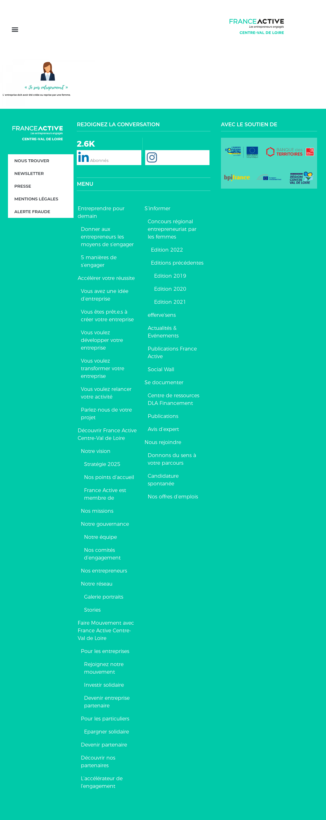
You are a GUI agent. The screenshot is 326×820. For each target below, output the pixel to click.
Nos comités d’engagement (102, 554)
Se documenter (164, 382)
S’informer (157, 208)
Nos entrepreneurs (104, 571)
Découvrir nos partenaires (98, 761)
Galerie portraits (103, 597)
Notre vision (95, 451)
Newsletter (29, 173)
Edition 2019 (170, 276)
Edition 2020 (170, 289)
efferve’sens (162, 315)
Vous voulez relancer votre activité (106, 393)
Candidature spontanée (163, 480)
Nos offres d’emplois (173, 497)
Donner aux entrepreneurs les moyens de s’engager (107, 236)
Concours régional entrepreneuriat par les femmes (172, 229)
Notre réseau (96, 584)
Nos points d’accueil (109, 477)
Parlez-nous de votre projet (106, 413)
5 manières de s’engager (99, 261)
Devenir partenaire (104, 745)
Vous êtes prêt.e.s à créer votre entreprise (107, 316)
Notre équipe (100, 537)
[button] (15, 29)
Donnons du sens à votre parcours (172, 459)
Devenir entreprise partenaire (107, 702)
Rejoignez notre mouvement (104, 668)
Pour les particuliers (105, 719)
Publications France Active (172, 352)
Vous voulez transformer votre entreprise (102, 368)
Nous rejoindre (163, 442)
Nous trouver (31, 160)
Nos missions (97, 511)
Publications (163, 416)
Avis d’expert (163, 429)
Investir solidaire (104, 685)
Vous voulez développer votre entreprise (102, 340)
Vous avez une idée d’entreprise (104, 295)
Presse (22, 186)
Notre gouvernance (105, 524)
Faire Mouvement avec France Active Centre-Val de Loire (106, 630)
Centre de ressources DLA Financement (173, 399)
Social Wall (161, 369)
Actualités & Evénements (163, 332)
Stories (92, 610)
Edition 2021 (170, 302)
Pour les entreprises (105, 651)
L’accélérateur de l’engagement (102, 782)
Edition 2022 (167, 250)
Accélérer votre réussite (106, 278)
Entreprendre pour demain (101, 212)
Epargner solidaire (106, 732)
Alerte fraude (32, 211)
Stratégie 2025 (102, 464)
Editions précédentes (177, 263)
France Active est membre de (105, 494)
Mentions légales (36, 198)
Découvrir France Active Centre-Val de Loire (107, 434)
